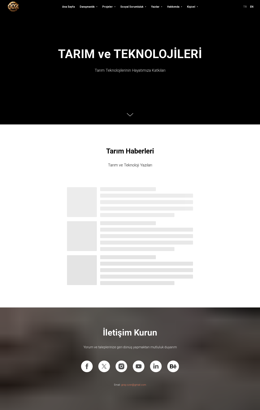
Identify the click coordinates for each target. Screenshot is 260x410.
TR (245, 6)
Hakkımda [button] (173, 6)
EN (251, 6)
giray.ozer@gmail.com (133, 384)
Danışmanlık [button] (87, 6)
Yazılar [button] (155, 6)
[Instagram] (121, 366)
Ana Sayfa (68, 6)
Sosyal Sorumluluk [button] (132, 6)
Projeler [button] (107, 6)
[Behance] (173, 366)
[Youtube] (138, 366)
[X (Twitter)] (104, 366)
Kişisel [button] (191, 6)
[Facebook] (87, 366)
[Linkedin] (156, 366)
